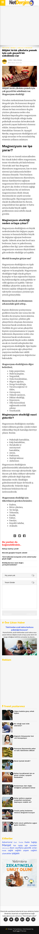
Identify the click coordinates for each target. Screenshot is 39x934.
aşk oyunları (31, 845)
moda (4, 850)
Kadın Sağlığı (31, 842)
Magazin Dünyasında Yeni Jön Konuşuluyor (24, 737)
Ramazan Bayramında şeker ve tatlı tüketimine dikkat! (25, 749)
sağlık (10, 850)
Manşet (13, 48)
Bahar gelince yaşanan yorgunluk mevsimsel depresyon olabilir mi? (23, 800)
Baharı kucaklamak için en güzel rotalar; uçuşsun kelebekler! (24, 775)
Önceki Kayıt (8, 614)
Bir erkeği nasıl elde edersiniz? (21, 725)
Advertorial (7, 842)
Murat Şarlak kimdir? (22, 761)
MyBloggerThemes (19, 931)
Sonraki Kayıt (31, 614)
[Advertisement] (19, 25)
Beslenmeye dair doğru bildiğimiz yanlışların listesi (24, 787)
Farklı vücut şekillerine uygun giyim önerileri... (25, 824)
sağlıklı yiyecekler (25, 48)
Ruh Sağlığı (18, 845)
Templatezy (17, 929)
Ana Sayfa (5, 48)
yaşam (15, 853)
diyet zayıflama (17, 848)
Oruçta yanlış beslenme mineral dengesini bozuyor (24, 812)
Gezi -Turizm (18, 842)
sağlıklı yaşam (22, 850)
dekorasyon (5, 848)
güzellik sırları (30, 848)
